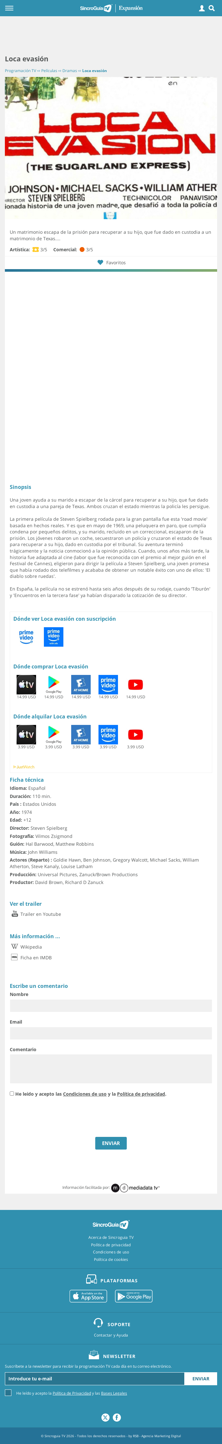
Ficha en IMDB (31, 957)
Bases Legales (114, 1393)
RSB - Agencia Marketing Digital (157, 1436)
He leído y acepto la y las (71, 1392)
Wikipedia (26, 947)
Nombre (19, 994)
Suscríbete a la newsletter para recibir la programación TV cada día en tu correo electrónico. (88, 1366)
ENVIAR (111, 1143)
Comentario (23, 1049)
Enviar (200, 1379)
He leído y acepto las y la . (90, 1094)
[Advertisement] (111, 35)
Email (16, 1022)
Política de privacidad (141, 1094)
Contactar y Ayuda (111, 1335)
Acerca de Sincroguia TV (111, 1237)
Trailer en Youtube (35, 914)
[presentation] (59, 1117)
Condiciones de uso (85, 1094)
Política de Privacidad (72, 1393)
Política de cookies (111, 1259)
